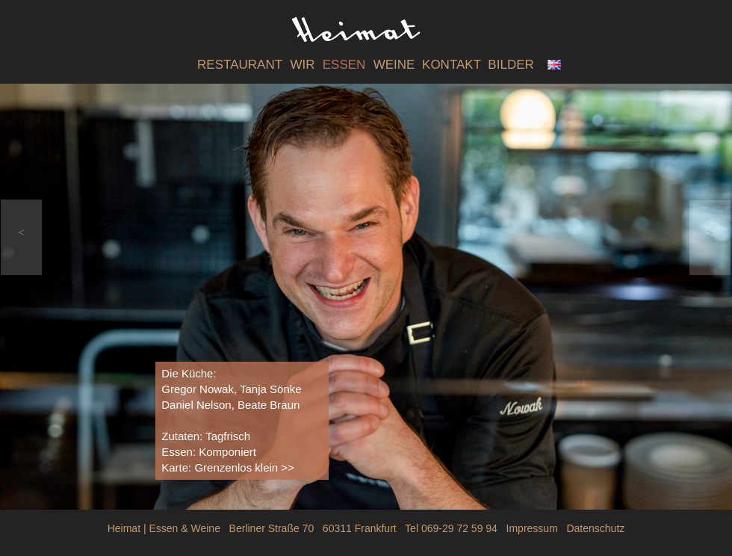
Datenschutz (595, 528)
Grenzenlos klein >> (244, 467)
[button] (21, 237)
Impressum (532, 528)
